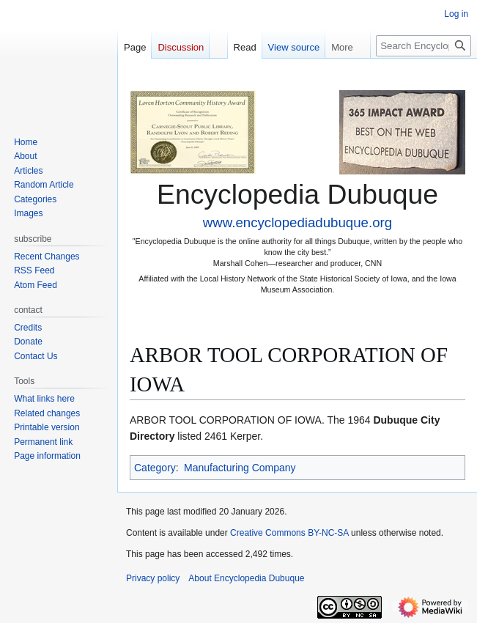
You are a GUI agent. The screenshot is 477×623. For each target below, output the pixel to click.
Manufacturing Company (240, 467)
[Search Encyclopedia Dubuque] (423, 45)
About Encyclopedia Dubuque (246, 578)
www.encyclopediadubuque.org (297, 222)
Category (155, 467)
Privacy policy (153, 578)
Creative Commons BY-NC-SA (289, 533)
